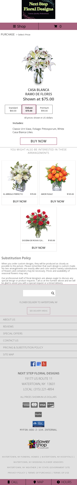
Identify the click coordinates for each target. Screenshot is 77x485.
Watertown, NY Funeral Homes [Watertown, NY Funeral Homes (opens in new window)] (20, 456)
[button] (38, 424)
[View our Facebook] (33, 365)
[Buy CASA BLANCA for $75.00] (38, 141)
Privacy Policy (16, 472)
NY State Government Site (54, 467)
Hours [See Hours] (64, 482)
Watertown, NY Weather (21, 467)
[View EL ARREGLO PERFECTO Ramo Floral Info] (19, 176)
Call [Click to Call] (13, 482)
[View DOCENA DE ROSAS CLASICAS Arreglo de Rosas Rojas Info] (38, 223)
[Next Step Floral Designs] (38, 18)
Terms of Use (61, 472)
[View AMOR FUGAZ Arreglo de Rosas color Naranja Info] (57, 176)
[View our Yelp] (44, 365)
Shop (19, 26)
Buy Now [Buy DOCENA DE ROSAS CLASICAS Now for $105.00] (38, 248)
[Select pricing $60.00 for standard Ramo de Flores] (13, 109)
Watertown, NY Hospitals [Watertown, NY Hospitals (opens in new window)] (57, 456)
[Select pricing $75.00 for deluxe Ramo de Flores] (29, 109)
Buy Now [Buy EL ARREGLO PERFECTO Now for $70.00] (20, 201)
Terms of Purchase (39, 472)
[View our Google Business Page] (38, 365)
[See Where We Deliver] (38, 310)
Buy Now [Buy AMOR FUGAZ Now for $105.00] (57, 201)
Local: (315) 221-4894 (38, 389)
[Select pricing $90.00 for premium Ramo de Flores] (44, 109)
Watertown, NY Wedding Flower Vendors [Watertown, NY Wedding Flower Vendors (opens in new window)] (38, 462)
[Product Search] (39, 293)
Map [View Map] (39, 482)
